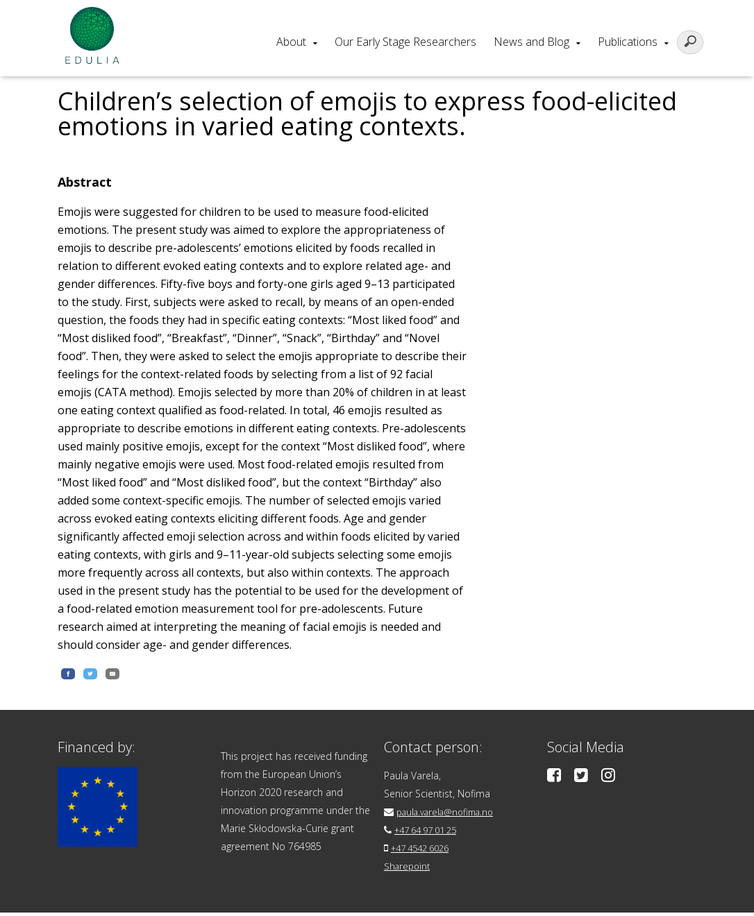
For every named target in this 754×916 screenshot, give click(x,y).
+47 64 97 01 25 (430, 833)
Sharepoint (408, 869)
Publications (627, 41)
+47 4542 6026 (424, 851)
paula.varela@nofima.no (450, 815)
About (291, 41)
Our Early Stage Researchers (405, 41)
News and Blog (531, 41)
